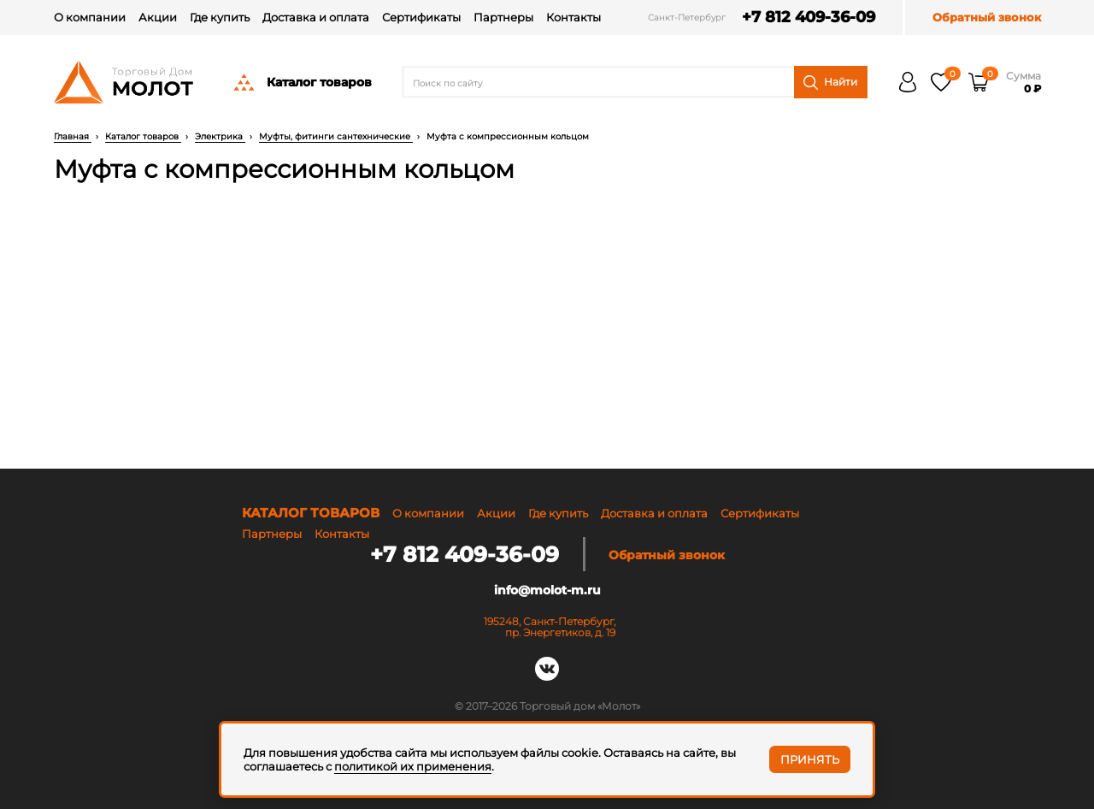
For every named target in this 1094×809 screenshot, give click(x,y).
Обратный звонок (986, 17)
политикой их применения (412, 766)
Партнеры (503, 17)
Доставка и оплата (315, 17)
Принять (809, 759)
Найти (830, 82)
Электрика (220, 136)
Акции (157, 17)
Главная (72, 136)
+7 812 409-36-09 (808, 18)
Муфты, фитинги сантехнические (336, 136)
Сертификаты (421, 17)
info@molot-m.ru (547, 590)
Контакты (573, 17)
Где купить (220, 17)
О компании (90, 17)
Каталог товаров (302, 82)
